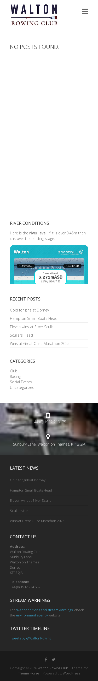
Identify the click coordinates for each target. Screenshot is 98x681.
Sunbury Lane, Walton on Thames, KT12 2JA (49, 444)
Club (14, 370)
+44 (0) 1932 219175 (49, 421)
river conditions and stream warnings (44, 610)
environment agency (32, 615)
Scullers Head (21, 335)
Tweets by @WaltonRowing (30, 638)
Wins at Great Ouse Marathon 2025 (40, 343)
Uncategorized (22, 387)
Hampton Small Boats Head (33, 318)
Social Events (21, 381)
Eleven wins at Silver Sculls (32, 326)
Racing (15, 376)
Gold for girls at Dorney (29, 310)
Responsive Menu (85, 11)
